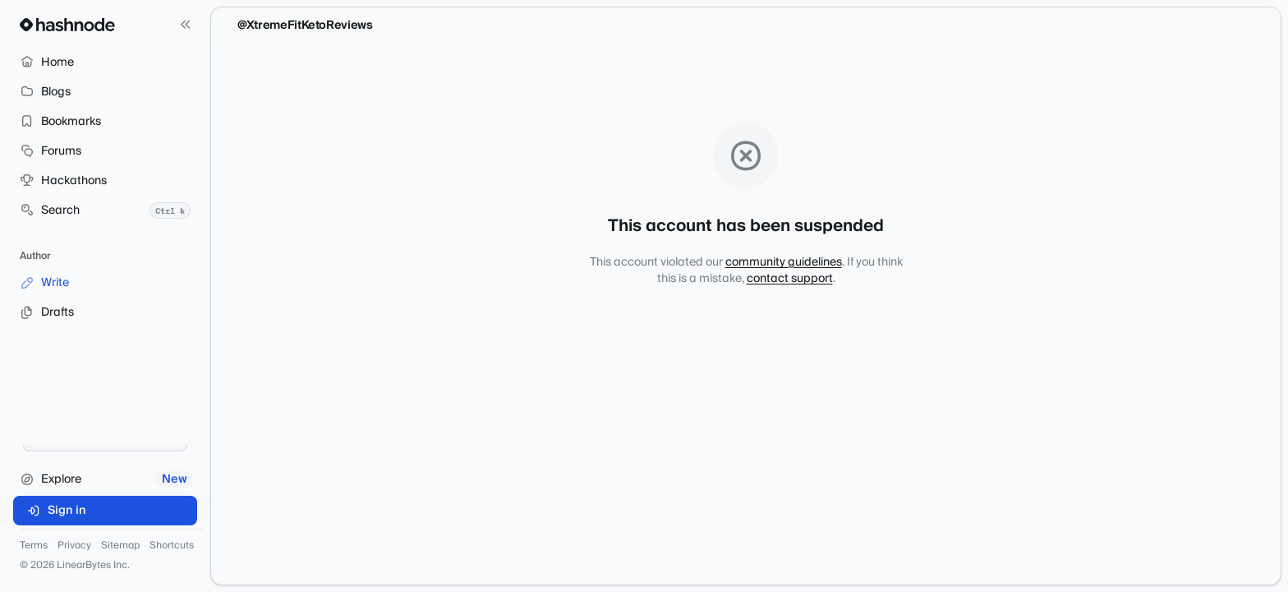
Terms (34, 546)
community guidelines (783, 262)
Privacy (74, 546)
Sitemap (120, 546)
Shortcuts (172, 546)
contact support (790, 279)
